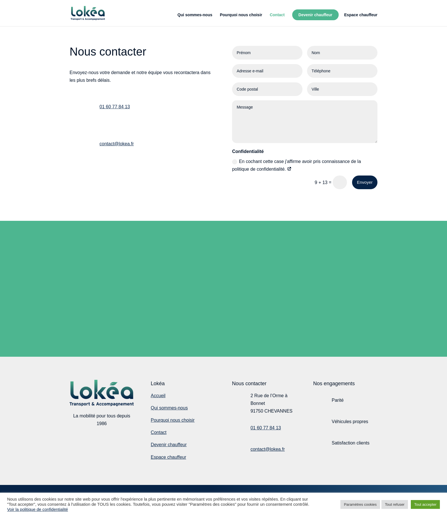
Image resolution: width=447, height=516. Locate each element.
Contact (277, 15)
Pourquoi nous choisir (241, 15)
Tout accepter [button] (425, 504)
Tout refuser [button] (395, 504)
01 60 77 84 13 (114, 106)
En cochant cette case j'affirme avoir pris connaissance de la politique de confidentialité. (296, 165)
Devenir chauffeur (315, 15)
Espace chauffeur (360, 15)
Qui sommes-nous (195, 15)
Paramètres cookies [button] (360, 504)
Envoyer (365, 182)
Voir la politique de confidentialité (37, 509)
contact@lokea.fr (116, 143)
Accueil (158, 395)
